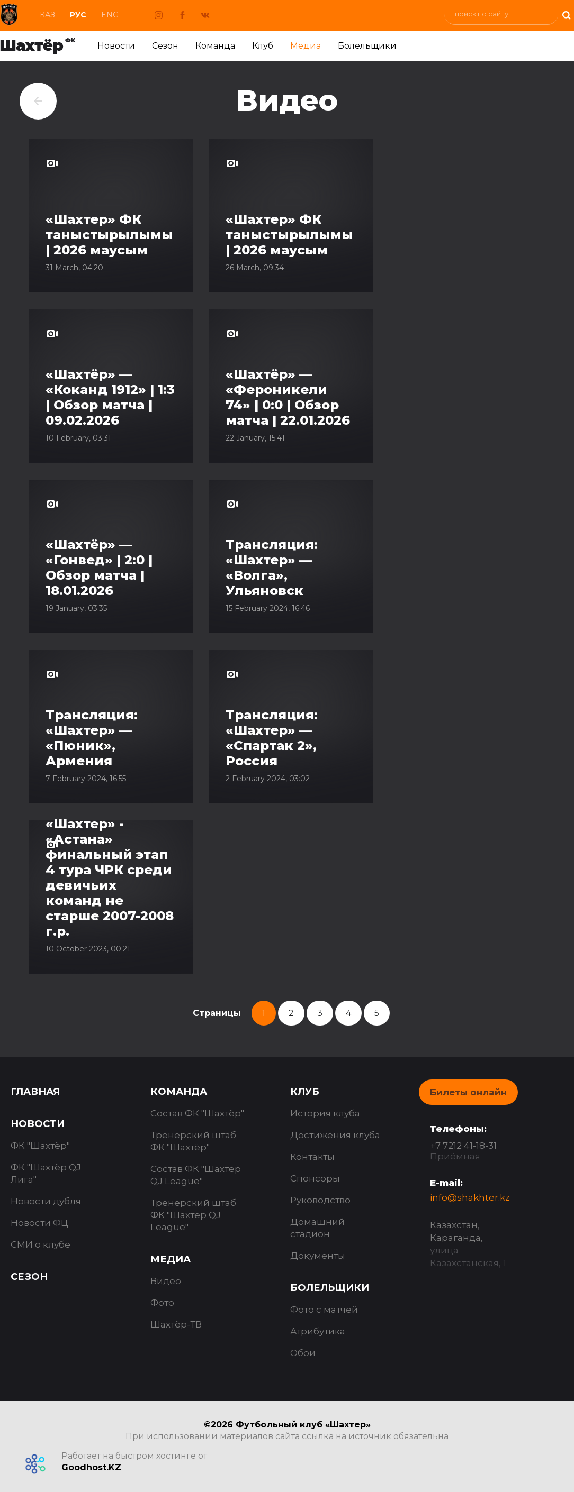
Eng (110, 15)
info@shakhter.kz (470, 1197)
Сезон (165, 46)
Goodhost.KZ (91, 1467)
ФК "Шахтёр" (40, 1145)
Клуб (262, 46)
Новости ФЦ (39, 1223)
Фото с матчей (324, 1309)
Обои (303, 1353)
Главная (35, 1091)
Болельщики (367, 46)
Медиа (305, 46)
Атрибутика (317, 1331)
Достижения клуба (335, 1135)
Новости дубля (46, 1201)
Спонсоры (315, 1178)
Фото (162, 1302)
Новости (116, 46)
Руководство (320, 1200)
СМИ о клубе (40, 1244)
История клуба (325, 1113)
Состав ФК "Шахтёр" (197, 1113)
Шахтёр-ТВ (176, 1324)
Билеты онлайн (468, 1092)
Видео (165, 1281)
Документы (317, 1255)
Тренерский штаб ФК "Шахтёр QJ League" (193, 1214)
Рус (78, 15)
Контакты (312, 1156)
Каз (47, 15)
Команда (215, 46)
